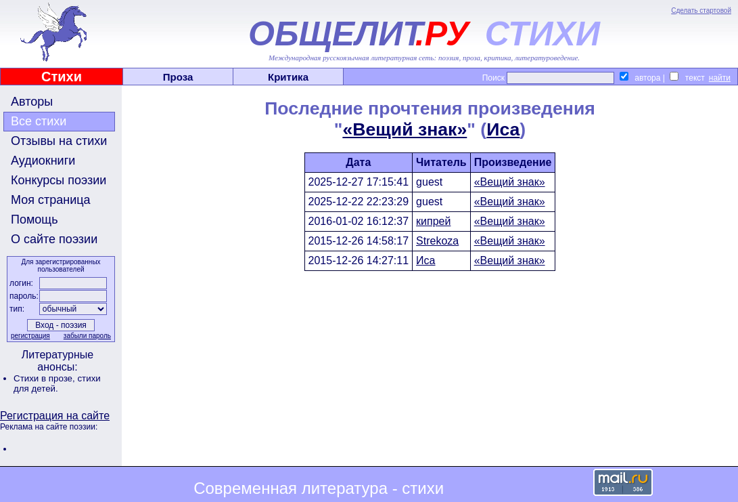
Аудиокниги (43, 160)
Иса (503, 129)
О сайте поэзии (54, 239)
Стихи (61, 76)
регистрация (30, 335)
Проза (178, 77)
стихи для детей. (57, 383)
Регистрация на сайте (55, 415)
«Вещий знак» (404, 129)
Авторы (32, 101)
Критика (288, 77)
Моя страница (51, 200)
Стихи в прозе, (45, 378)
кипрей (433, 221)
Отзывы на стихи (59, 141)
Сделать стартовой (701, 10)
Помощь (34, 219)
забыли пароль (87, 335)
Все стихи (38, 121)
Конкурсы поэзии (58, 180)
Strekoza (437, 241)
